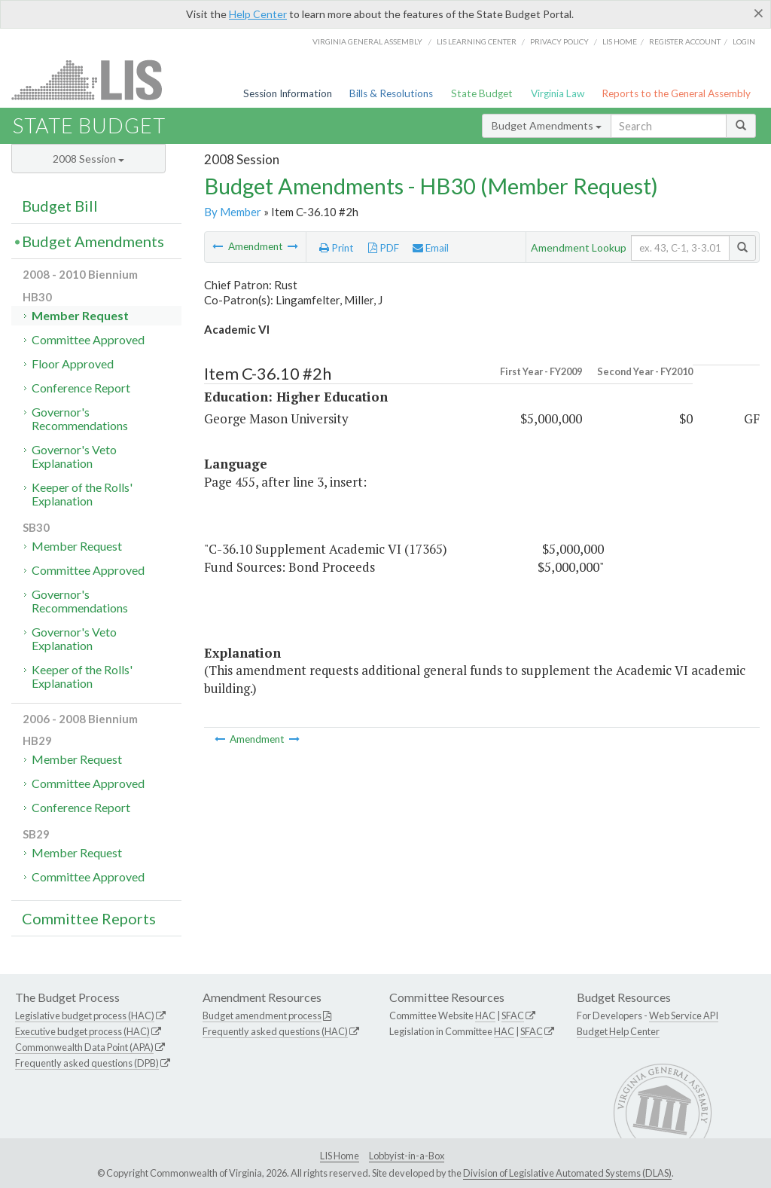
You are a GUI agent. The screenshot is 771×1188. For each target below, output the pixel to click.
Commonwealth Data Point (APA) (84, 1047)
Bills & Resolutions (391, 93)
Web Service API (683, 1015)
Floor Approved (73, 363)
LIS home (619, 41)
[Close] (758, 13)
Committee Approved (88, 339)
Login (744, 41)
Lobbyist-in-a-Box (406, 1156)
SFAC (512, 1015)
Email (431, 248)
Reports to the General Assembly (676, 93)
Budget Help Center (618, 1031)
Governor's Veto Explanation (74, 456)
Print (336, 248)
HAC (485, 1015)
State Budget (482, 93)
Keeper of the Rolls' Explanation (82, 494)
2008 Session (88, 158)
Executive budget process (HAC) (82, 1031)
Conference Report (81, 387)
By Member (232, 211)
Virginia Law (557, 93)
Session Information (287, 93)
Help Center (258, 14)
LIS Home (339, 1156)
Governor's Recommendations (80, 418)
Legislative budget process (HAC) (84, 1015)
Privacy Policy (559, 41)
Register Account (685, 41)
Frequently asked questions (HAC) (275, 1031)
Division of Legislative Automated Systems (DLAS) (567, 1173)
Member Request (80, 315)
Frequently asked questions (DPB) (87, 1063)
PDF (383, 248)
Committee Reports (89, 918)
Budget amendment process (262, 1015)
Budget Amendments (547, 125)
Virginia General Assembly (367, 41)
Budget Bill (60, 206)
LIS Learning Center (477, 41)
